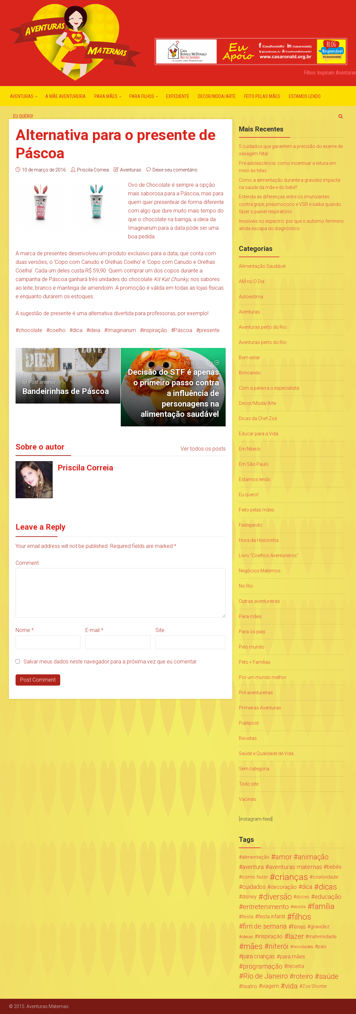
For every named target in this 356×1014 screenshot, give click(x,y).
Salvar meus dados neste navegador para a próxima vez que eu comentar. (110, 661)
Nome (25, 630)
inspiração (155, 330)
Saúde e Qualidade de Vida (266, 753)
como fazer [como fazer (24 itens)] (255, 877)
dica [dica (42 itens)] (307, 887)
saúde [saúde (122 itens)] (328, 976)
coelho (57, 330)
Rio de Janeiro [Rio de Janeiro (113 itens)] (265, 976)
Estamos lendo (305, 96)
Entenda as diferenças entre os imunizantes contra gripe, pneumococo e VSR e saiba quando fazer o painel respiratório (290, 204)
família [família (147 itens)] (323, 907)
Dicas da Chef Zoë (258, 418)
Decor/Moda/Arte (217, 96)
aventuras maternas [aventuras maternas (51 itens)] (295, 867)
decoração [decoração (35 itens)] (284, 887)
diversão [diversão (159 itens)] (277, 897)
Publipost (249, 723)
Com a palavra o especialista (269, 388)
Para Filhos (141, 96)
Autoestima (251, 296)
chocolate (30, 330)
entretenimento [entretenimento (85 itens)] (266, 907)
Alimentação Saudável (262, 266)
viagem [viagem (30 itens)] (270, 986)
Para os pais (252, 631)
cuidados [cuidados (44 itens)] (254, 886)
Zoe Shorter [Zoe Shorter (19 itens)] (314, 986)
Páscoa (183, 330)
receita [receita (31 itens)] (296, 966)
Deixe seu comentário (175, 169)
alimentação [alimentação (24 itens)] (255, 857)
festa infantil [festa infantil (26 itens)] (271, 916)
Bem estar (249, 357)
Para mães (105, 96)
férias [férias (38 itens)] (299, 926)
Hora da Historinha (259, 540)
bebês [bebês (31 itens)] (334, 867)
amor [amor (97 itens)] (283, 857)
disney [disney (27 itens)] (249, 896)
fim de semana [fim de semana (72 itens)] (265, 926)
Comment (27, 563)
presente (209, 330)
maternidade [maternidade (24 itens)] (322, 937)
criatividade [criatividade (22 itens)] (325, 877)
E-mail (94, 630)
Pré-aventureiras (256, 692)
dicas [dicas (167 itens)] (328, 887)
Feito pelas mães (262, 96)
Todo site (248, 784)
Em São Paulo (254, 464)
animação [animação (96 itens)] (313, 857)
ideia (94, 330)
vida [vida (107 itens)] (291, 986)
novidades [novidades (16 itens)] (303, 946)
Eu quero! (23, 116)
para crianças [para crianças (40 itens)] (258, 956)
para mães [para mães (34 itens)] (292, 956)
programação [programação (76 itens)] (263, 966)
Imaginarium (121, 330)
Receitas (248, 738)
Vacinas (247, 799)
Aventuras (21, 96)
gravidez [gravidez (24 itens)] (320, 927)
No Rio (246, 586)
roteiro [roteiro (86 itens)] (303, 976)
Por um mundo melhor (263, 677)
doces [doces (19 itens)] (302, 896)
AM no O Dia (251, 281)
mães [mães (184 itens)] (253, 946)
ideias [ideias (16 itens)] (247, 936)
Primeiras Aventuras (260, 707)
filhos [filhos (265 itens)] (301, 917)
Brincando (250, 372)
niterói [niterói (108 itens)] (279, 946)
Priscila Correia (93, 169)
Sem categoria (254, 768)
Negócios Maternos (260, 570)
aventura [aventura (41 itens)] (253, 867)
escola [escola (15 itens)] (299, 906)
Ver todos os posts (203, 449)
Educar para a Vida (258, 433)
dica (77, 330)
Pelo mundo (251, 647)
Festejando (250, 525)
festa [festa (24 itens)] (247, 917)
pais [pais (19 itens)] (322, 946)
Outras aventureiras (259, 601)
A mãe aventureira (65, 96)
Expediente (177, 96)
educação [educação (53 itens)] (328, 896)
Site (160, 630)
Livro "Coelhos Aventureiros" (268, 555)
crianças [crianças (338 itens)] (291, 877)
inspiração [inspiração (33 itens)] (270, 936)
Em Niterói (249, 449)
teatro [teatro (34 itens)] (249, 986)
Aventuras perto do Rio (263, 327)
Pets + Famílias (255, 662)
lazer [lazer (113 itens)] (296, 937)
